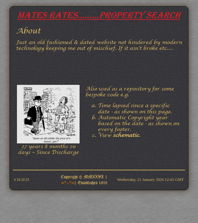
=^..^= (67, 182)
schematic (126, 135)
